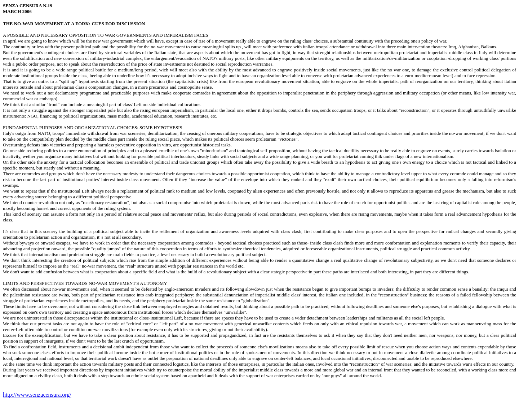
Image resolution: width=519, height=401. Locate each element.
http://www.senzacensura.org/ (37, 395)
